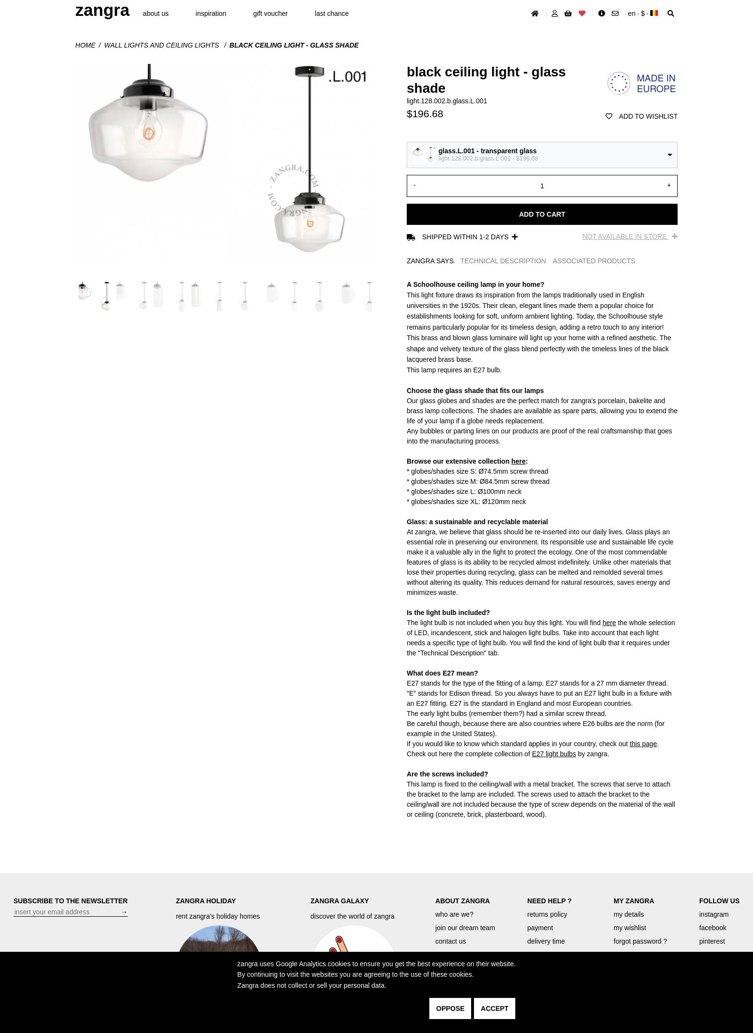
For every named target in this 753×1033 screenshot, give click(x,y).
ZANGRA (102, 9)
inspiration (210, 13)
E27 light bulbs (554, 754)
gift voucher (270, 13)
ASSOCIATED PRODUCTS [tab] (594, 261)
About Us (156, 13)
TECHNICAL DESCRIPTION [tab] (503, 261)
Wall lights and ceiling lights (162, 45)
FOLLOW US (719, 901)
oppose (450, 1008)
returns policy (547, 914)
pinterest (712, 941)
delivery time (546, 941)
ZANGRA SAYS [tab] (430, 261)
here (518, 461)
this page (643, 744)
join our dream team (466, 928)
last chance (332, 13)
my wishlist (630, 928)
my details (629, 914)
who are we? (455, 914)
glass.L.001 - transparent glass (487, 151)
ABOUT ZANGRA (463, 901)
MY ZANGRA (634, 901)
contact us (451, 941)
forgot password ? (640, 941)
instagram (714, 914)
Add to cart (542, 214)
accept (495, 1008)
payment (540, 928)
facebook (713, 928)
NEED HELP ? (549, 901)
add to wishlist (642, 116)
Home (85, 45)
